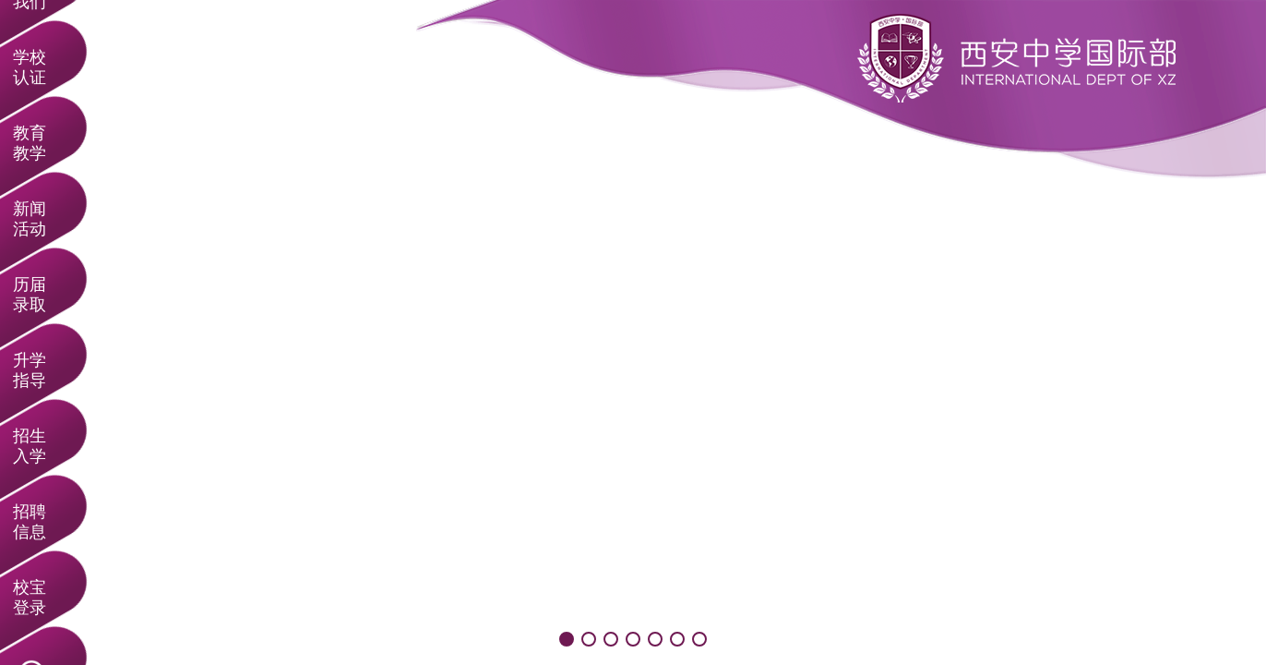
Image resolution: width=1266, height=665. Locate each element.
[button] (566, 639)
